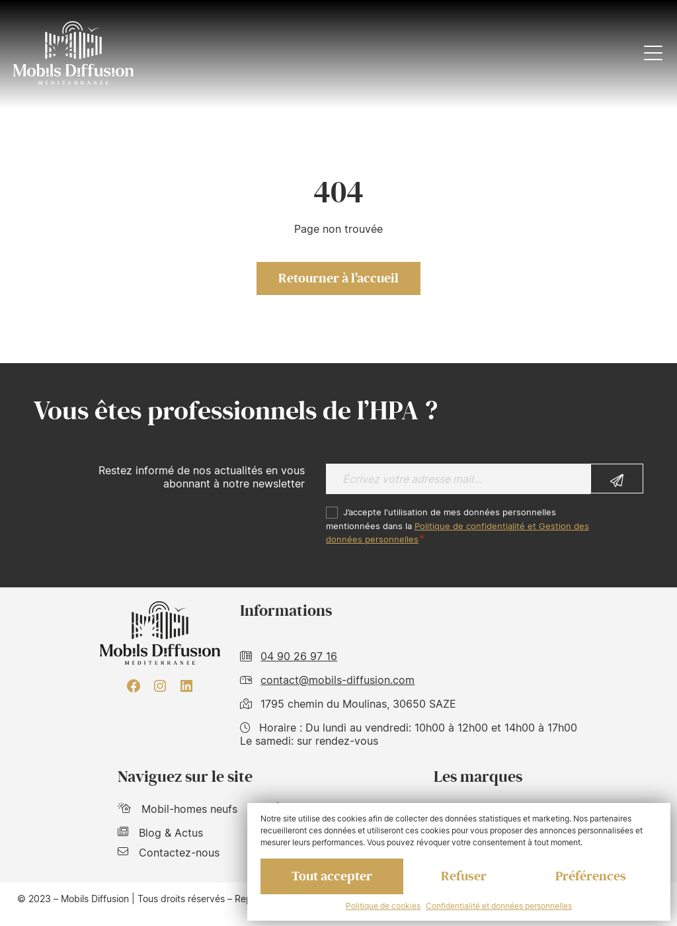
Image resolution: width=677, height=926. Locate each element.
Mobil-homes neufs (177, 809)
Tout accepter (332, 876)
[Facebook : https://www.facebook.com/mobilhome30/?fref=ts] (133, 686)
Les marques (478, 776)
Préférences (590, 876)
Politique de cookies (383, 906)
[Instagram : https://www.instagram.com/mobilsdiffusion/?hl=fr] (160, 686)
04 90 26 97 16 (298, 656)
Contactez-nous (168, 852)
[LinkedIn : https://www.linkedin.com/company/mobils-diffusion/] (186, 686)
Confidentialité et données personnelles (499, 906)
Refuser (464, 876)
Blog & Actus (160, 832)
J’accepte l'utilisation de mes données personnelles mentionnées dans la (457, 526)
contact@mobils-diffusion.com (337, 680)
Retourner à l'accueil (338, 278)
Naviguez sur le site (185, 776)
